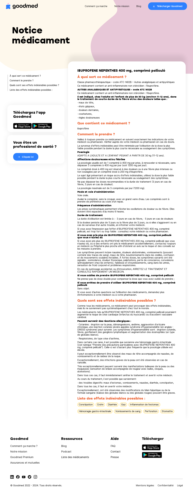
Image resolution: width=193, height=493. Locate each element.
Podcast (66, 451)
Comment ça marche (96, 6)
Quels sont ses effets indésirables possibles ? (34, 85)
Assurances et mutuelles (25, 462)
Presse (115, 457)
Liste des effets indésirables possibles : (31, 90)
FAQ (113, 446)
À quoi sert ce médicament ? (25, 76)
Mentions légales (145, 485)
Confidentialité (166, 485)
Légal (180, 485)
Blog (138, 6)
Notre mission (121, 6)
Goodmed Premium (21, 457)
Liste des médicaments (75, 457)
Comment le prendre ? (21, 80)
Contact (115, 451)
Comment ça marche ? (23, 446)
